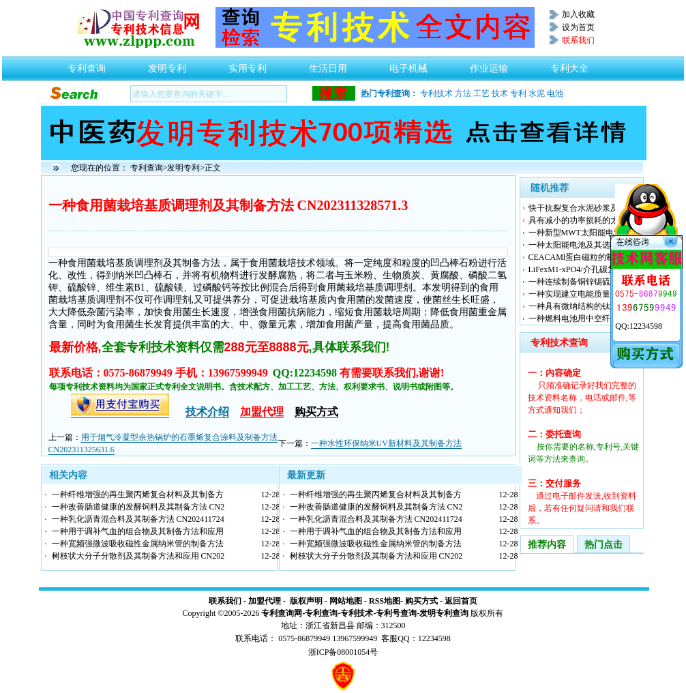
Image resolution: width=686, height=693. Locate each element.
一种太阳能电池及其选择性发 (581, 245)
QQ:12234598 (638, 326)
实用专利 (247, 64)
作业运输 (489, 64)
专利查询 (87, 64)
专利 (518, 93)
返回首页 (461, 601)
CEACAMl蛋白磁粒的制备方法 (584, 257)
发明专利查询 (443, 613)
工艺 (481, 93)
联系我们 (225, 601)
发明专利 (167, 64)
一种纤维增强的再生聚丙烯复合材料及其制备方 (138, 494)
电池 (555, 93)
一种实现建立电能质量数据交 (581, 294)
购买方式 (421, 601)
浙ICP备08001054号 (343, 652)
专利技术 (436, 93)
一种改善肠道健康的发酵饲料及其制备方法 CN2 (138, 507)
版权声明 (306, 601)
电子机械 (408, 64)
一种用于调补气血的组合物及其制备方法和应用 (138, 531)
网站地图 (345, 601)
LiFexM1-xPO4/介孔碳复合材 (580, 269)
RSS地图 (384, 601)
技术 (500, 93)
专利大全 (569, 64)
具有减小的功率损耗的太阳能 (581, 220)
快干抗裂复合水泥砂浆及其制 (581, 208)
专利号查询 (396, 613)
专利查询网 (281, 613)
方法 (463, 93)
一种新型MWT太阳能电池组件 (583, 232)
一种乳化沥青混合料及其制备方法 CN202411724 (138, 519)
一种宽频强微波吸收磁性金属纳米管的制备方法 (138, 543)
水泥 (536, 93)
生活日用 (328, 64)
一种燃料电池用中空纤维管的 (581, 318)
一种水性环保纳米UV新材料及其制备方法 (386, 443)
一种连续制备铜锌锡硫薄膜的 (581, 281)
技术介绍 (207, 411)
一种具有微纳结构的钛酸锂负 (581, 306)
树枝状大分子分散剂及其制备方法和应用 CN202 (138, 556)
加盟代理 (264, 601)
